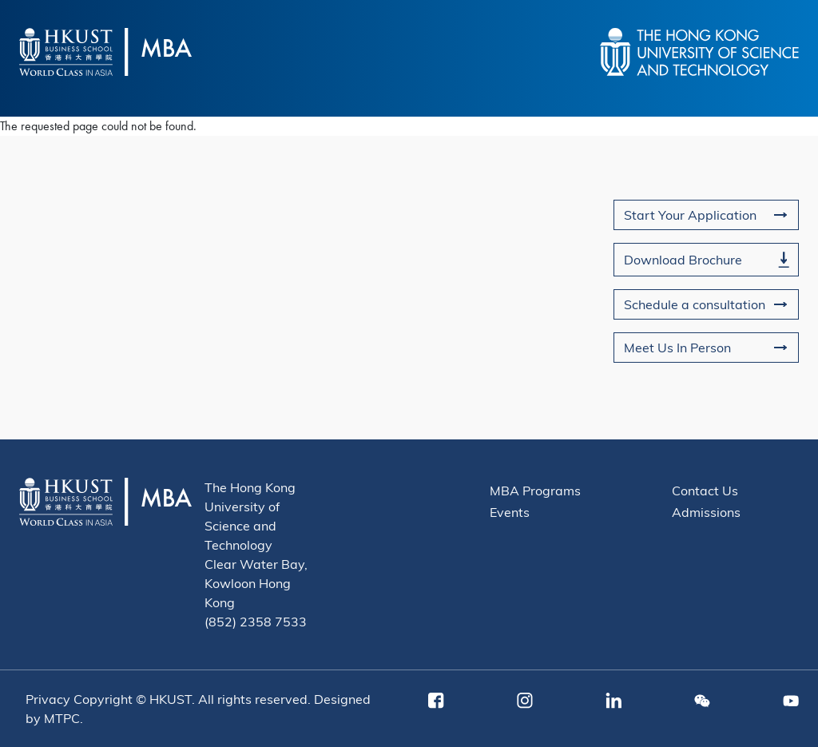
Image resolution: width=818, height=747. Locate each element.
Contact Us (705, 490)
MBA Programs (535, 490)
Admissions (706, 511)
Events (510, 511)
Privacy (48, 698)
